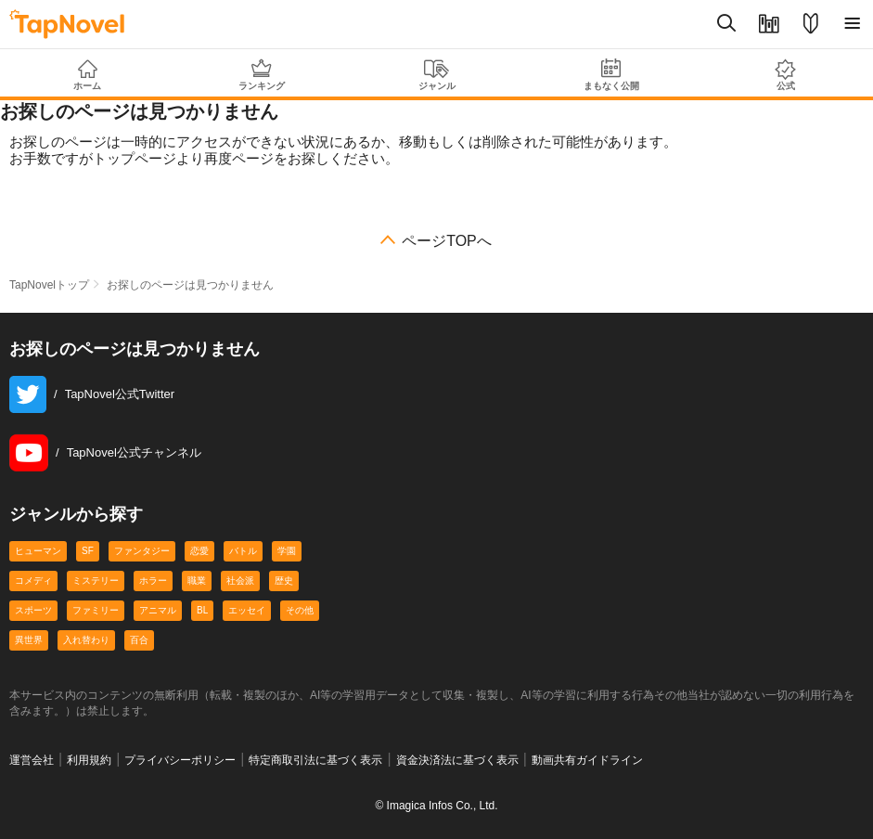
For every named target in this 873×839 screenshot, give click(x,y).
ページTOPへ (447, 241)
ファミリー (95, 610)
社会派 (240, 580)
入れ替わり (86, 640)
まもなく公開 (611, 74)
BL (202, 610)
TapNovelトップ (49, 284)
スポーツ (33, 610)
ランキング (261, 74)
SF (88, 551)
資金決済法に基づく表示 (457, 760)
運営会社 (31, 760)
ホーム (87, 75)
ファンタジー (142, 551)
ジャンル (436, 75)
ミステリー (95, 580)
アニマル (157, 610)
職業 (196, 580)
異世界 (29, 640)
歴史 (284, 580)
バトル (243, 551)
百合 (139, 640)
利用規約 (89, 760)
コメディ (33, 580)
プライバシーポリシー (180, 760)
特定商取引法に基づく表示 (315, 760)
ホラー (153, 580)
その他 (300, 610)
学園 (286, 551)
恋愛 (199, 551)
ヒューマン (38, 551)
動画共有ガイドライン (587, 760)
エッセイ (246, 610)
